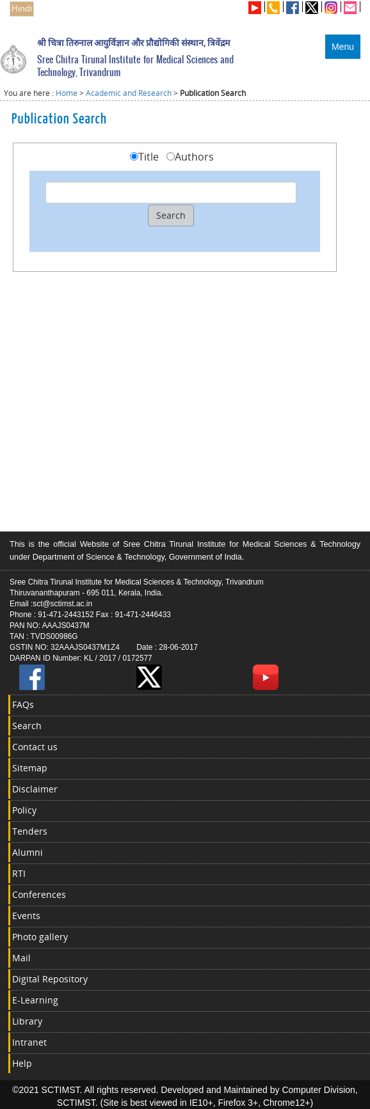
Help (22, 1063)
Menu (343, 47)
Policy (24, 810)
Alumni (27, 852)
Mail (21, 958)
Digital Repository (50, 979)
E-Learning (35, 1000)
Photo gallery (40, 937)
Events (26, 915)
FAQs (23, 704)
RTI (19, 873)
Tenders (29, 831)
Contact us (35, 747)
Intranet (29, 1042)
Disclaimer (35, 789)
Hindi (22, 8)
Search (27, 726)
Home (66, 93)
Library (27, 1021)
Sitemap (29, 768)
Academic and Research (129, 93)
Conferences (39, 894)
